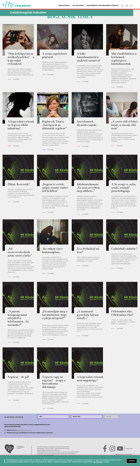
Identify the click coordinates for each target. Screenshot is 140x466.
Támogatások (64, 5)
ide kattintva (98, 462)
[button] (122, 6)
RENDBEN (132, 461)
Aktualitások (78, 5)
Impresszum (129, 448)
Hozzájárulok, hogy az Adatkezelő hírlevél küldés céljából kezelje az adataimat (30, 433)
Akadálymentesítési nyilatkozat (123, 454)
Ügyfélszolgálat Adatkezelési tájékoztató (48, 450)
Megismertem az (19, 430)
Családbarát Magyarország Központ (103, 5)
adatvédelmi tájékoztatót (24, 430)
